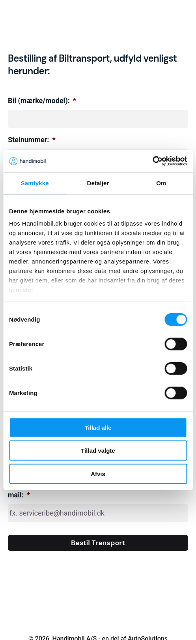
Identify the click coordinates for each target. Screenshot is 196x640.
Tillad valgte (98, 450)
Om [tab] (161, 182)
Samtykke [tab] (35, 182)
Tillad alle (97, 427)
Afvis (98, 473)
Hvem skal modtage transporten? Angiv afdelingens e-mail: (94, 490)
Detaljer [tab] (98, 182)
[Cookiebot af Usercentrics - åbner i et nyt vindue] (152, 161)
